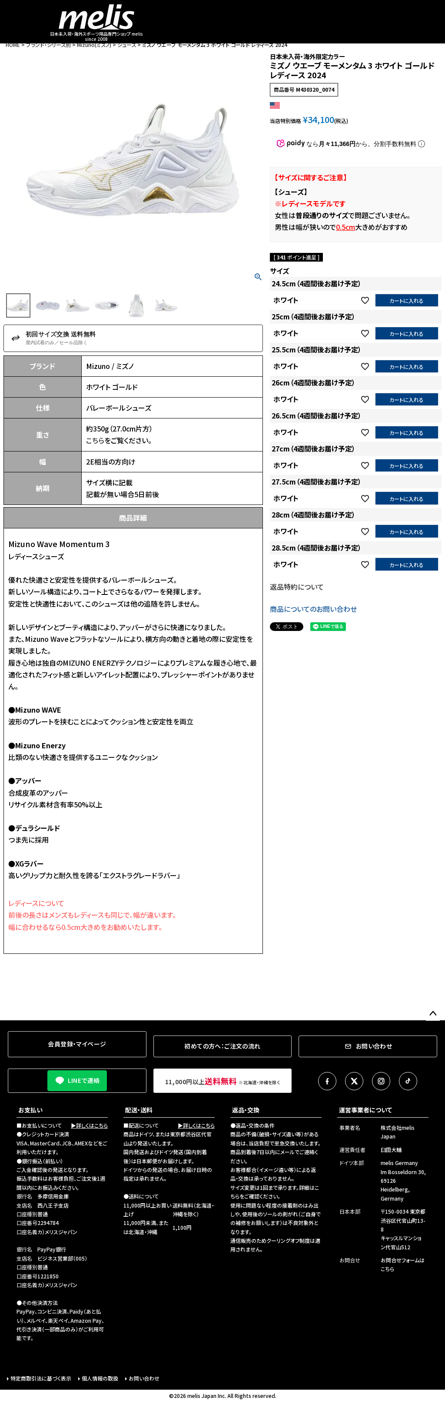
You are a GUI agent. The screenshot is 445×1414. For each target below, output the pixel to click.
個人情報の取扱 (100, 1378)
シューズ (126, 44)
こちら (95, 440)
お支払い (30, 1109)
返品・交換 (245, 1109)
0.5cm (345, 227)
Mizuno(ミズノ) (94, 44)
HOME (13, 44)
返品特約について (297, 586)
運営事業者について (365, 1109)
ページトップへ (433, 1014)
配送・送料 (139, 1109)
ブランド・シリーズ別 (48, 44)
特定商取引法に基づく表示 (40, 1378)
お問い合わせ (144, 1378)
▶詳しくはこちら (89, 1125)
